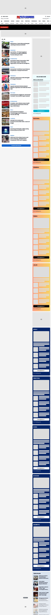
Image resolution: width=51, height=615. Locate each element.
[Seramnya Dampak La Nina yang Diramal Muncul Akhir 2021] (5, 130)
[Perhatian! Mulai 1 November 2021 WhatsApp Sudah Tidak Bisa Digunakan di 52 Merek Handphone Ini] (5, 62)
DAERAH (17, 21)
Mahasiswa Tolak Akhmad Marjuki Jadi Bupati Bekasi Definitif (19, 44)
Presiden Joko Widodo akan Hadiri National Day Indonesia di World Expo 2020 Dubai (20, 105)
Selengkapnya (41, 128)
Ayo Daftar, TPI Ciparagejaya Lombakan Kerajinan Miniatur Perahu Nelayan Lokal (18, 53)
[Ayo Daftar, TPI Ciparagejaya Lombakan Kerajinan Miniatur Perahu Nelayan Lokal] (5, 53)
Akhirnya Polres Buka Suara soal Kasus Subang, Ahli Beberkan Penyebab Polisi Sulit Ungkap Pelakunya (19, 139)
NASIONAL (12, 23)
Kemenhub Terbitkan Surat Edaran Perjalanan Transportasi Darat (20, 69)
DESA (22, 21)
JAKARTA (7, 23)
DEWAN (12, 21)
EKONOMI (41, 23)
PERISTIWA (27, 21)
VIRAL (36, 23)
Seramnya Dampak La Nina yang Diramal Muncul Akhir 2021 (19, 129)
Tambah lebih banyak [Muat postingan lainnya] (16, 145)
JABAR (2, 23)
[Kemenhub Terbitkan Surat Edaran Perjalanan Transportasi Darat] (5, 70)
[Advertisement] (41, 56)
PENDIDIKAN (34, 21)
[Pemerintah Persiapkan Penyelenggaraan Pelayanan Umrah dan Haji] (5, 113)
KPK (28, 23)
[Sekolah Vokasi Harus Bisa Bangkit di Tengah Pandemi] (5, 79)
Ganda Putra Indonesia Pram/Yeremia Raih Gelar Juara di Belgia (20, 122)
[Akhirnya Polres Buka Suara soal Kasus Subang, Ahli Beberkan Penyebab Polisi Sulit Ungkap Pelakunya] (5, 139)
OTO (45, 23)
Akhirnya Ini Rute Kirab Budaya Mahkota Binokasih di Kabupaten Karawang (44, 594)
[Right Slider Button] (50, 21)
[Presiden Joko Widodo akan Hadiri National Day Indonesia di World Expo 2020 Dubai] (5, 104)
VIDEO (32, 23)
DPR (25, 23)
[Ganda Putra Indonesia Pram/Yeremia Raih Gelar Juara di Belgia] (5, 122)
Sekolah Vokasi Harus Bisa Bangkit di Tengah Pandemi (20, 78)
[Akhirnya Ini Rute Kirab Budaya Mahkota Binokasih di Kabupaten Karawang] (35, 595)
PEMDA (43, 21)
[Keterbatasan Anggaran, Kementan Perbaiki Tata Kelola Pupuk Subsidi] (5, 96)
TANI (40, 21)
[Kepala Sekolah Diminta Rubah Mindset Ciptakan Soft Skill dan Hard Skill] (5, 87)
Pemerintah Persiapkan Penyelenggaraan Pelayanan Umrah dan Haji (18, 113)
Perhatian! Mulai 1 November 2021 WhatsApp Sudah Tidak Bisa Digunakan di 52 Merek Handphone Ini (20, 62)
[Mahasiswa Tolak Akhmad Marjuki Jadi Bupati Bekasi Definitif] (5, 45)
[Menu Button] (4, 16)
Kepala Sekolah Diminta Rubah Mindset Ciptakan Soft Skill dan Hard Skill (20, 87)
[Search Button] (47, 16)
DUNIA (17, 23)
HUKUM (21, 23)
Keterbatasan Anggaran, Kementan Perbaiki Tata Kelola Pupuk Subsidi (20, 95)
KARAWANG (6, 21)
